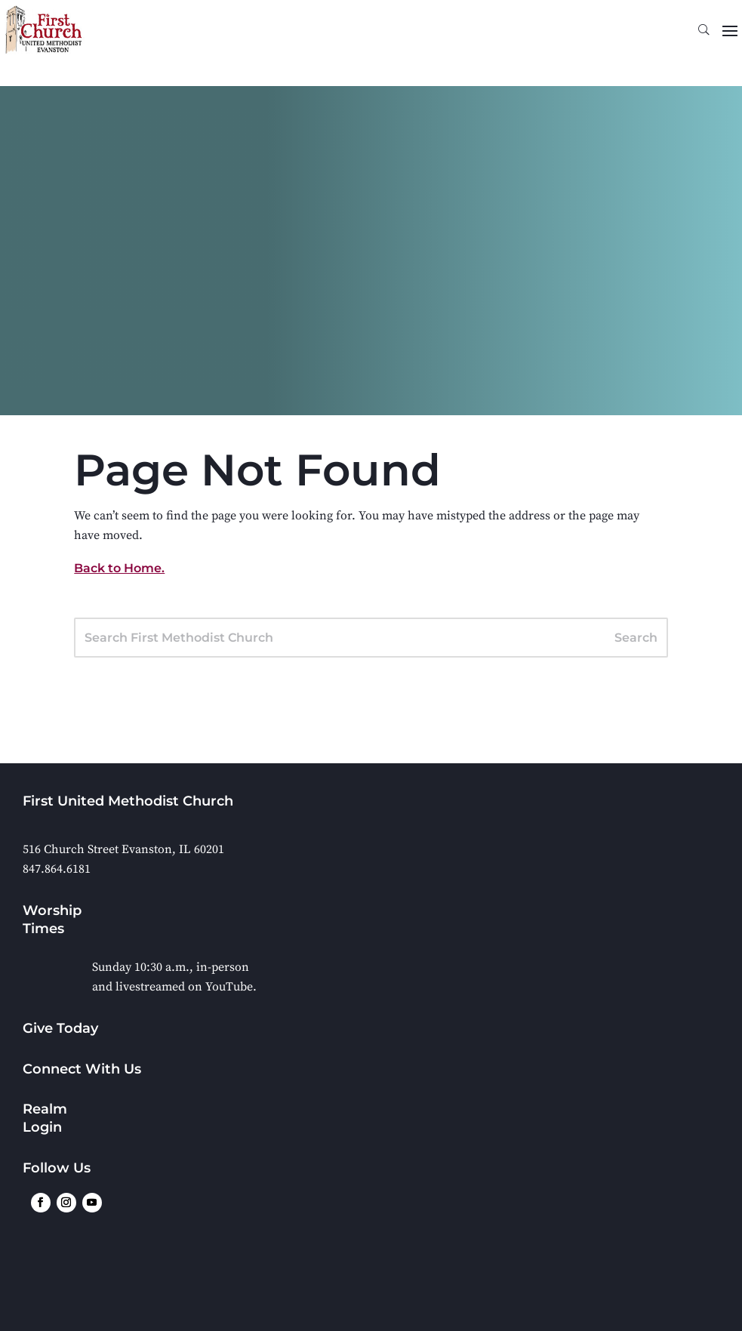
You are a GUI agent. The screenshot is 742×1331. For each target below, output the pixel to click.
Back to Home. (119, 568)
